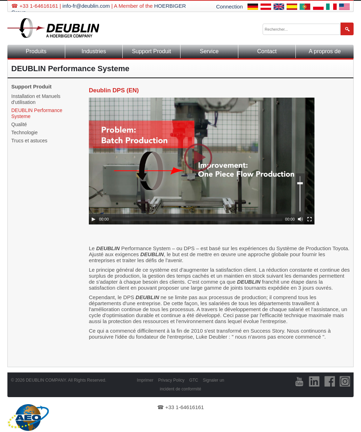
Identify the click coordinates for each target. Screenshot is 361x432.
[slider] (197, 219)
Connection (229, 7)
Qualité (19, 124)
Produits (36, 51)
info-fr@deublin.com (86, 6)
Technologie (24, 132)
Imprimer (145, 380)
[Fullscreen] (309, 219)
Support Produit (151, 51)
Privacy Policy (171, 380)
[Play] (93, 219)
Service (209, 51)
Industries (93, 51)
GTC (193, 380)
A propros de (325, 51)
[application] (201, 161)
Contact (267, 51)
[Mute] (300, 219)
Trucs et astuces (29, 140)
